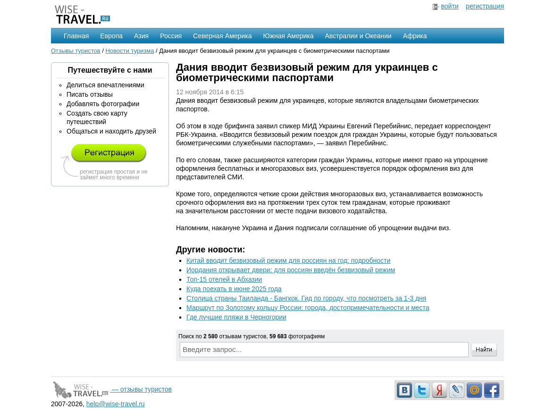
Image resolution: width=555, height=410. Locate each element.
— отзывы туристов (111, 389)
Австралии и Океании (358, 36)
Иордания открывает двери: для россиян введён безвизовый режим (290, 270)
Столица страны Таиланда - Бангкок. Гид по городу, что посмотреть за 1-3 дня (306, 298)
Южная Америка (288, 36)
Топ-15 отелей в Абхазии (224, 279)
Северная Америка (222, 36)
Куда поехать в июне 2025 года (234, 289)
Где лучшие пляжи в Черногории (236, 317)
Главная (76, 36)
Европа (111, 36)
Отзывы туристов (76, 50)
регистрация (485, 6)
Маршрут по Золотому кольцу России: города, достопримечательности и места (307, 307)
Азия (141, 36)
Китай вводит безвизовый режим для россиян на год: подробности (288, 260)
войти (449, 6)
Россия (171, 36)
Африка (415, 36)
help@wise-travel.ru (115, 404)
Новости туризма (129, 50)
